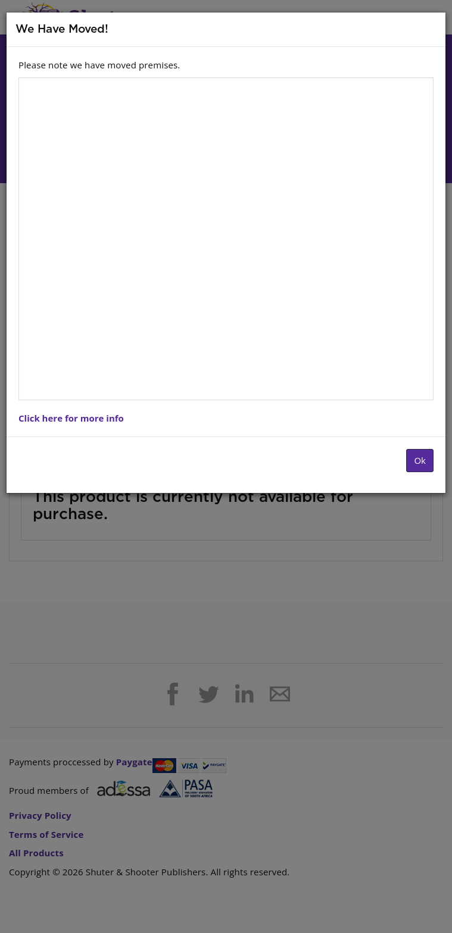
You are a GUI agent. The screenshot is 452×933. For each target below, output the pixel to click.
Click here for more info (71, 418)
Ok (420, 460)
